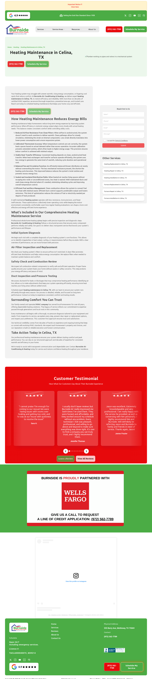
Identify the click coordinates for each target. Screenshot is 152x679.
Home (53, 624)
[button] (76, 5)
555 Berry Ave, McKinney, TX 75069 (119, 628)
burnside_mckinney (76, 615)
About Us (92, 29)
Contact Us (56, 638)
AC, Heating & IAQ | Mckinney (58, 615)
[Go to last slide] (65, 451)
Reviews (54, 631)
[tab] (69, 451)
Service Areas (57, 29)
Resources (76, 29)
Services (40, 29)
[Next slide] (86, 451)
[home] (17, 29)
